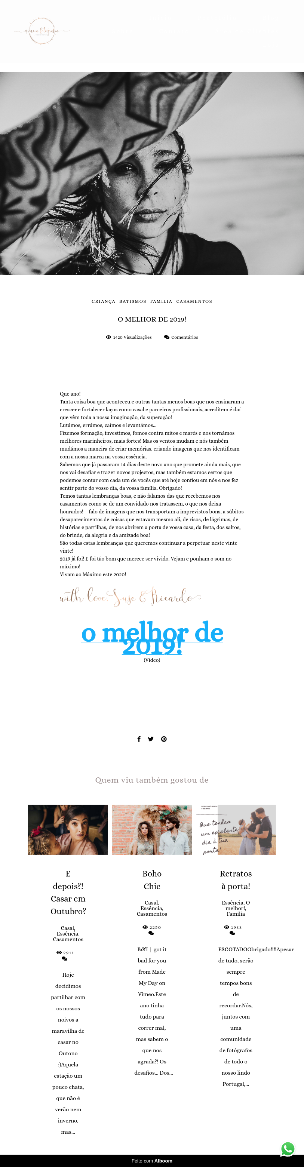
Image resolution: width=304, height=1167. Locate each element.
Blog (271, 17)
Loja (271, 44)
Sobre (123, 31)
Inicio (161, 17)
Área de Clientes (247, 31)
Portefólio (217, 17)
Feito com (152, 1161)
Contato (174, 31)
